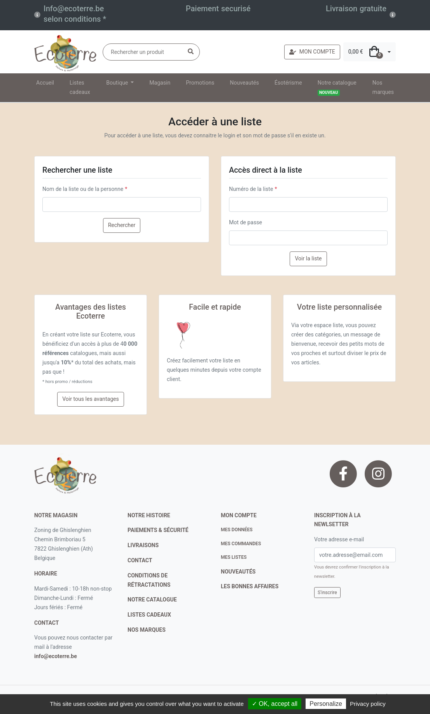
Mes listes (233, 557)
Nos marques (383, 87)
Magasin (159, 83)
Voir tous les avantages (90, 399)
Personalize (325, 703)
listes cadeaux (149, 615)
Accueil (45, 83)
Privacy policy (368, 703)
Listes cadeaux (80, 87)
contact (46, 623)
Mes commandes (241, 543)
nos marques (147, 630)
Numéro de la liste (251, 189)
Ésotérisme (288, 83)
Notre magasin (55, 515)
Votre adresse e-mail (339, 539)
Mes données (237, 529)
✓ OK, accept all (274, 703)
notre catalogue (152, 599)
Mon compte (239, 515)
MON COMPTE (312, 52)
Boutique (117, 83)
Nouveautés (244, 83)
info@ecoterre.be (55, 656)
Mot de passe (245, 222)
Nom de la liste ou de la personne (82, 189)
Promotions (200, 83)
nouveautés (238, 571)
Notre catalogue (337, 88)
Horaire (45, 573)
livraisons (143, 545)
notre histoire (149, 515)
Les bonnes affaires (249, 586)
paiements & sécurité (158, 530)
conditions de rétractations (149, 580)
